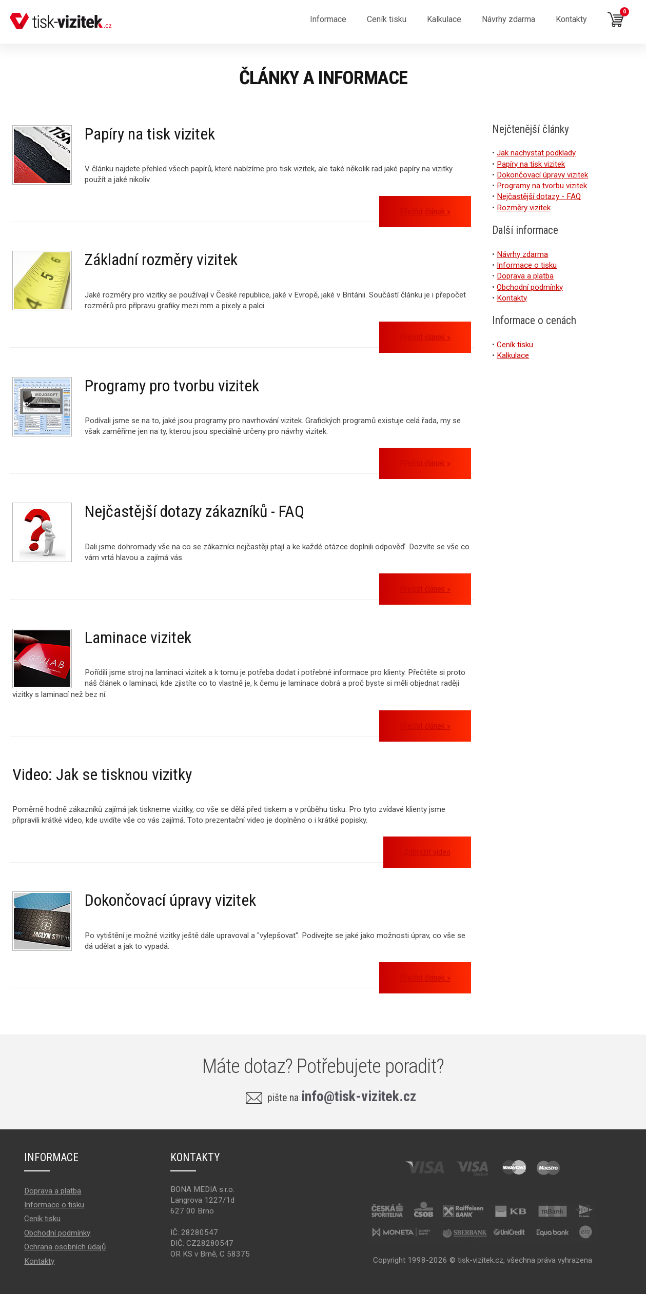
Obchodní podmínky (530, 287)
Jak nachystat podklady (536, 152)
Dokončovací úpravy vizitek (170, 900)
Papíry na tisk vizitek (150, 134)
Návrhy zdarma (508, 19)
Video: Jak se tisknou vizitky (102, 774)
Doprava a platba (525, 276)
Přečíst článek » (425, 211)
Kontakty (571, 19)
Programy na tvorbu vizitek (542, 185)
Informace (328, 19)
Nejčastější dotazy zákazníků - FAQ (194, 511)
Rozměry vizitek (524, 207)
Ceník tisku (515, 344)
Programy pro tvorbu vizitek (172, 385)
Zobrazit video (427, 852)
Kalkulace (444, 19)
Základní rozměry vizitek (161, 259)
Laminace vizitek (138, 637)
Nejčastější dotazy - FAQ (539, 196)
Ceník (386, 19)
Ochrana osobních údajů (65, 1246)
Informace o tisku (527, 265)
